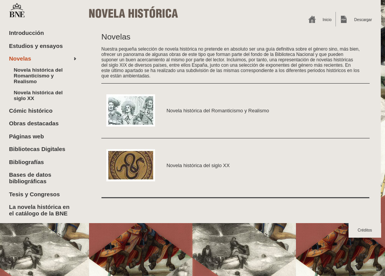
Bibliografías (26, 162)
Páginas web (26, 136)
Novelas (20, 58)
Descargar (363, 20)
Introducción (26, 33)
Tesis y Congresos (34, 194)
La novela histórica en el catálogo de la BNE (39, 210)
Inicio (327, 20)
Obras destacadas (34, 123)
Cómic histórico (31, 110)
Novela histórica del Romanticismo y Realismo (38, 75)
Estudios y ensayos (36, 46)
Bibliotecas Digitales (37, 149)
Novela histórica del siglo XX (38, 95)
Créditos (365, 230)
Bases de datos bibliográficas (30, 177)
